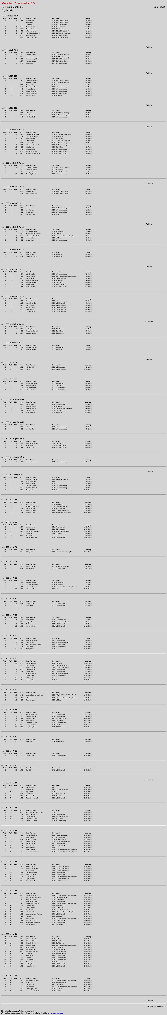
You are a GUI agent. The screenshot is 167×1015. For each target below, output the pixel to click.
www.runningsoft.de (55, 1013)
